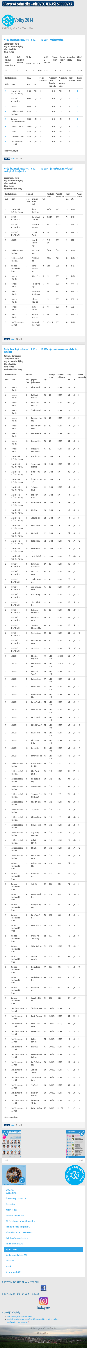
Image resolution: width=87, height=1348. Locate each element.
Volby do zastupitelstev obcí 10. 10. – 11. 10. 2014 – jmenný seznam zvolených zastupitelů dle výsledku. (38, 170)
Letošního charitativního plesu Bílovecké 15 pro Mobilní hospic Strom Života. (33, 1319)
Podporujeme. (11, 1204)
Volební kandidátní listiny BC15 (17, 1255)
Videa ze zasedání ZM (13, 1272)
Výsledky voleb (12, 1249)
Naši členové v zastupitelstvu (17, 1238)
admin (13, 158)
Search (81, 1160)
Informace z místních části (15, 1215)
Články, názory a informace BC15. (17, 1198)
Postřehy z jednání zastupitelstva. (18, 1227)
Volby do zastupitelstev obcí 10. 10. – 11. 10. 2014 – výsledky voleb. (33, 39)
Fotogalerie (11, 1261)
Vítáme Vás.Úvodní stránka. (11, 1191)
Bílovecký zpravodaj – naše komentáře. (19, 1232)
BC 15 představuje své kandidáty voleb (20, 1221)
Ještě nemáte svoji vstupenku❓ (18, 1322)
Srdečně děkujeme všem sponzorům (19, 1317)
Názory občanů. (11, 1210)
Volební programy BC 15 (15, 1244)
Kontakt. (9, 1266)
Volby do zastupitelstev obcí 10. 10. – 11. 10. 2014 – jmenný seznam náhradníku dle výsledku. (40, 350)
